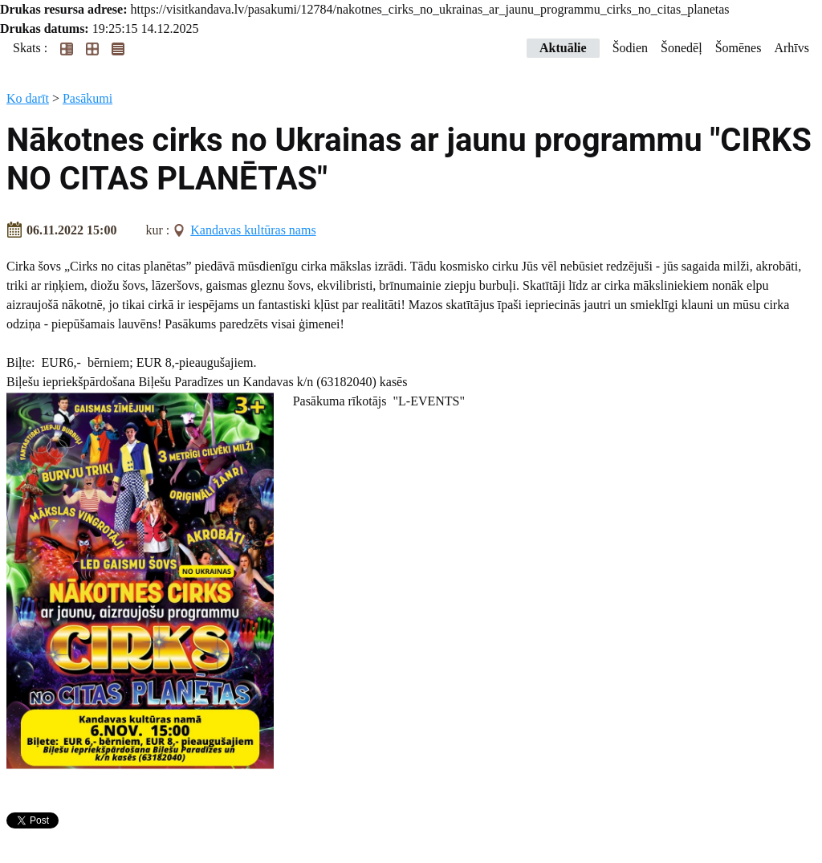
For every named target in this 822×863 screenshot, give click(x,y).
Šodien (630, 48)
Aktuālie (563, 48)
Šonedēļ (681, 48)
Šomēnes (738, 48)
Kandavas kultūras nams (252, 230)
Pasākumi (87, 98)
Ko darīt (27, 98)
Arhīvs (791, 48)
